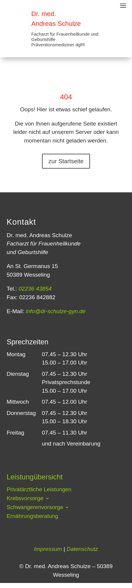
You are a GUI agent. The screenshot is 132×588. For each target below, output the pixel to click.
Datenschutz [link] (82, 549)
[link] (15, 18)
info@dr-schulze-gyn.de (55, 311)
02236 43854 (34, 289)
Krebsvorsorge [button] (25, 498)
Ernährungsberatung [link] (32, 516)
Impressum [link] (48, 549)
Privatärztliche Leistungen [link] (39, 489)
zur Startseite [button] (66, 161)
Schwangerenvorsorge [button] (35, 507)
